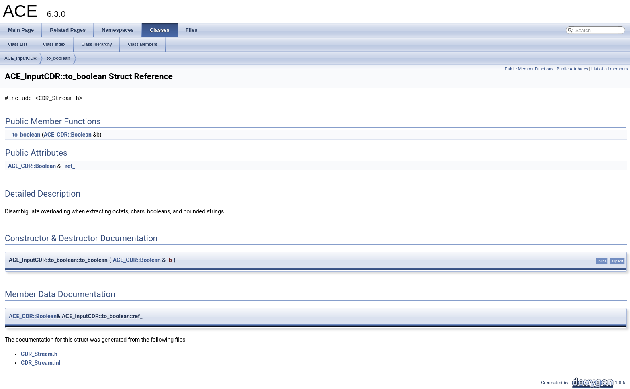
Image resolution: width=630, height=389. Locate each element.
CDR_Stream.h (39, 354)
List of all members (609, 69)
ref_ (70, 166)
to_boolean (58, 58)
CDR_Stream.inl (40, 363)
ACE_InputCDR (20, 58)
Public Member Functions (529, 69)
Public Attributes (572, 69)
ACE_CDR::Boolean (68, 134)
